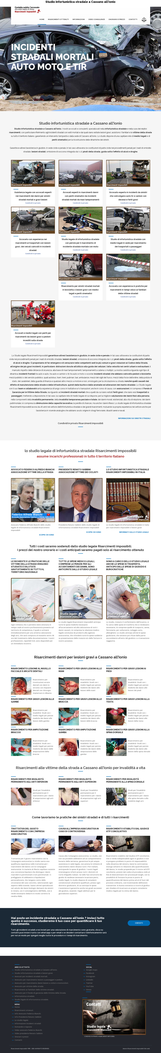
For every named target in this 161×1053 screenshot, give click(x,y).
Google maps (91, 970)
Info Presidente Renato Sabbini (28, 1017)
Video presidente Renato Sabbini (29, 1033)
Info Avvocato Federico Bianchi (28, 1013)
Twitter (89, 983)
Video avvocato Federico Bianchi (28, 1030)
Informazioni (79, 19)
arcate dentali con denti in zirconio (41, 685)
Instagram (90, 976)
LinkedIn (89, 980)
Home (41, 19)
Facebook (90, 973)
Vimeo (88, 989)
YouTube (90, 986)
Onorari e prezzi (21, 1037)
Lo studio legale (21, 1020)
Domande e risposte (23, 1027)
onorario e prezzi (117, 19)
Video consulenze (96, 19)
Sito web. (147, 1048)
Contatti (133, 19)
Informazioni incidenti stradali (28, 1023)
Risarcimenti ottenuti (58, 19)
